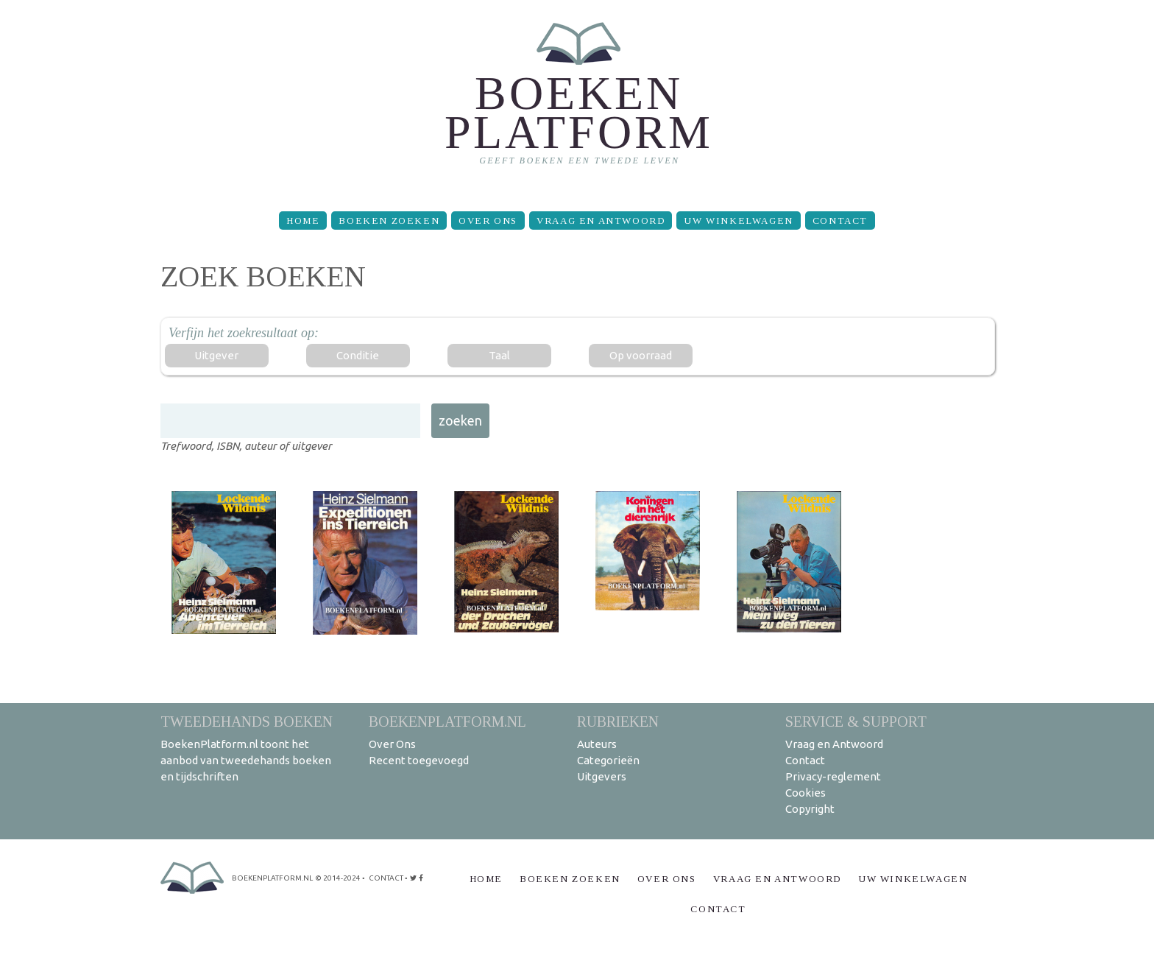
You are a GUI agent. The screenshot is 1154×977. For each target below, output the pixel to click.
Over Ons (488, 220)
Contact (840, 220)
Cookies (805, 792)
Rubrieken (618, 721)
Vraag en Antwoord (601, 220)
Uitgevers (601, 776)
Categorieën (608, 760)
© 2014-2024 (338, 878)
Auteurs (597, 744)
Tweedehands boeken (246, 721)
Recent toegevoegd (419, 760)
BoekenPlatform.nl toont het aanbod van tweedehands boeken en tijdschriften (245, 760)
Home (302, 220)
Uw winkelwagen (738, 220)
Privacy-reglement (833, 776)
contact (386, 878)
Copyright (810, 809)
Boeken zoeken (389, 220)
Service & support (856, 721)
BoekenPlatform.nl (447, 721)
